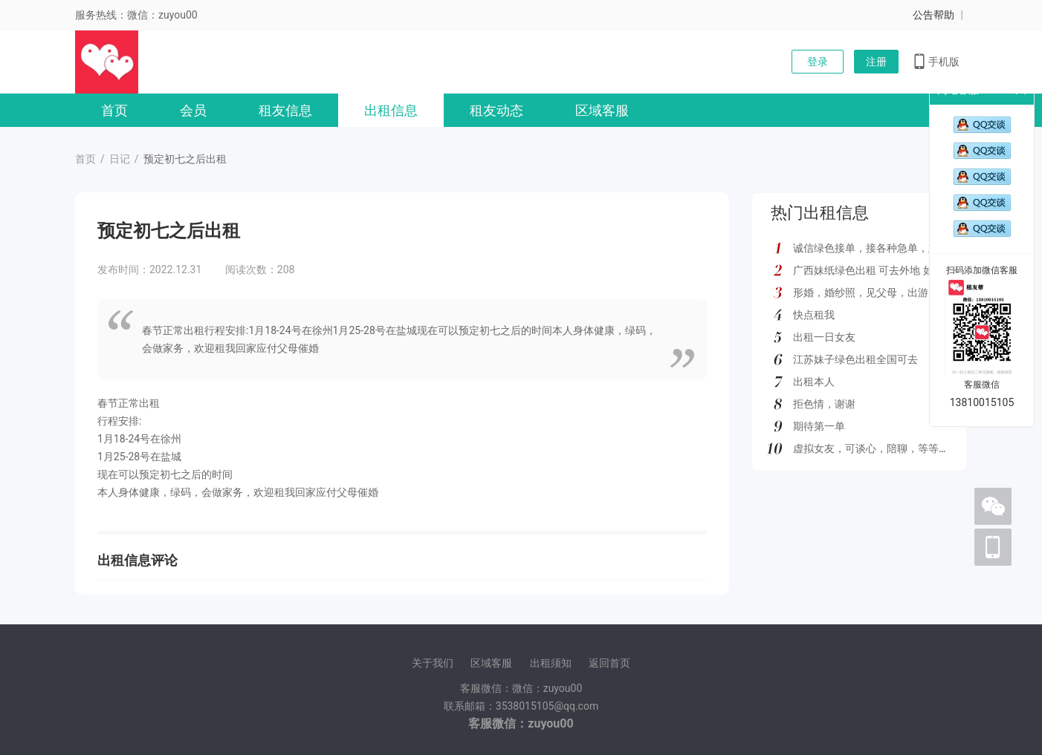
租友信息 (285, 110)
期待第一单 (819, 426)
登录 (817, 62)
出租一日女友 (824, 337)
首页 (114, 110)
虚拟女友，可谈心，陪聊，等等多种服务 (886, 448)
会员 (193, 110)
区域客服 (602, 110)
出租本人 (814, 382)
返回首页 (609, 663)
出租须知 (551, 663)
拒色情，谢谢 (824, 404)
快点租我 (814, 315)
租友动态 (496, 110)
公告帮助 (933, 15)
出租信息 (391, 110)
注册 (876, 62)
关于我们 (432, 663)
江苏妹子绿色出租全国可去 (855, 359)
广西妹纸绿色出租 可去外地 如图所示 (879, 270)
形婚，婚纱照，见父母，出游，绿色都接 (886, 292)
